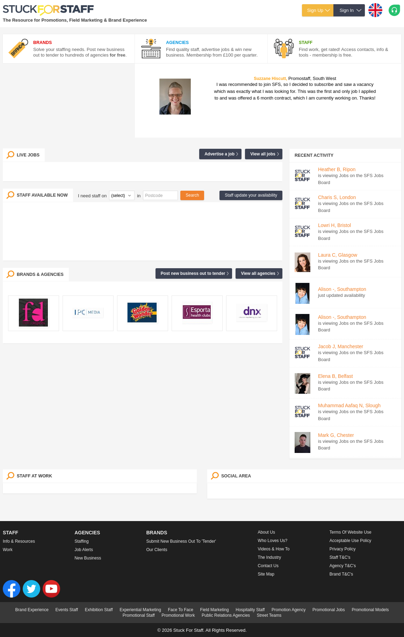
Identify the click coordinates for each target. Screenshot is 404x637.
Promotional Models (370, 609)
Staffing (81, 541)
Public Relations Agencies (226, 615)
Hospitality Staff (250, 609)
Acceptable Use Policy (350, 540)
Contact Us (268, 565)
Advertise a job (219, 154)
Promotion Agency (288, 609)
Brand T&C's (341, 574)
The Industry (269, 557)
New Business (87, 558)
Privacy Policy (343, 549)
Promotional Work (178, 615)
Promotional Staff (139, 615)
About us (266, 532)
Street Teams (269, 615)
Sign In (347, 10)
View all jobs (262, 154)
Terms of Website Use (350, 532)
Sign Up (315, 10)
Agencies (87, 532)
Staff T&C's (340, 557)
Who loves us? (273, 540)
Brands (156, 532)
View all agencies (258, 273)
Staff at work (34, 476)
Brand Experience (32, 609)
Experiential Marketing (140, 609)
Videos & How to (274, 549)
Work (8, 549)
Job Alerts (83, 549)
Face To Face (180, 609)
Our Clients (156, 549)
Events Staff (67, 609)
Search (192, 195)
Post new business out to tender (193, 273)
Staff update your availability (251, 195)
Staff (10, 532)
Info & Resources (19, 541)
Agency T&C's (343, 565)
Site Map (266, 574)
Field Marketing (214, 609)
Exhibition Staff (99, 609)
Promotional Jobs (328, 609)
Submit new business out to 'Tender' (181, 541)
